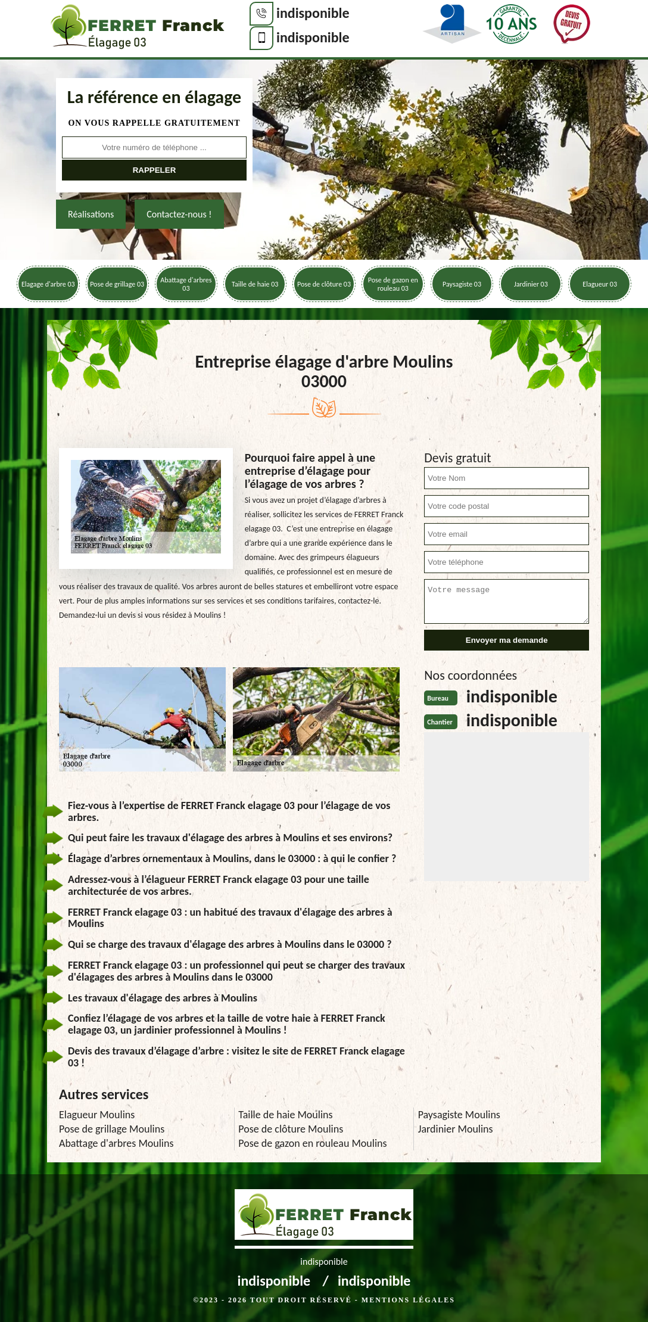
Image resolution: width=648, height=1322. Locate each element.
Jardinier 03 (531, 284)
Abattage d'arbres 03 (185, 284)
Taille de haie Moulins (285, 1114)
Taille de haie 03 (255, 284)
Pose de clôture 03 (324, 284)
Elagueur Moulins (97, 1114)
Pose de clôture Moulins (290, 1129)
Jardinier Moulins (455, 1129)
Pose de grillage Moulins (111, 1129)
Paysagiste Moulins (459, 1114)
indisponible (313, 12)
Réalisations (91, 214)
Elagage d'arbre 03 (48, 284)
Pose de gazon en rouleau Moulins (312, 1143)
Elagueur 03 (599, 284)
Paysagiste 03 (462, 284)
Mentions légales (408, 1300)
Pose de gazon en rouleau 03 (393, 284)
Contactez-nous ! (179, 214)
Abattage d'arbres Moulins (116, 1143)
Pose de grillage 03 (117, 284)
